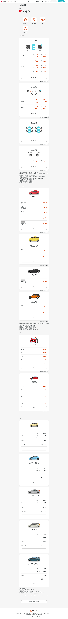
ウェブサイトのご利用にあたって (33, 613)
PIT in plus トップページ (19, 613)
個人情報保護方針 (28, 614)
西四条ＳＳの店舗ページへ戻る (34, 601)
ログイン (53, 1)
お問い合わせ (26, 613)
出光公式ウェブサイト (39, 614)
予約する (61, 1)
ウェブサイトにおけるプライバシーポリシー (45, 613)
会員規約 (33, 614)
